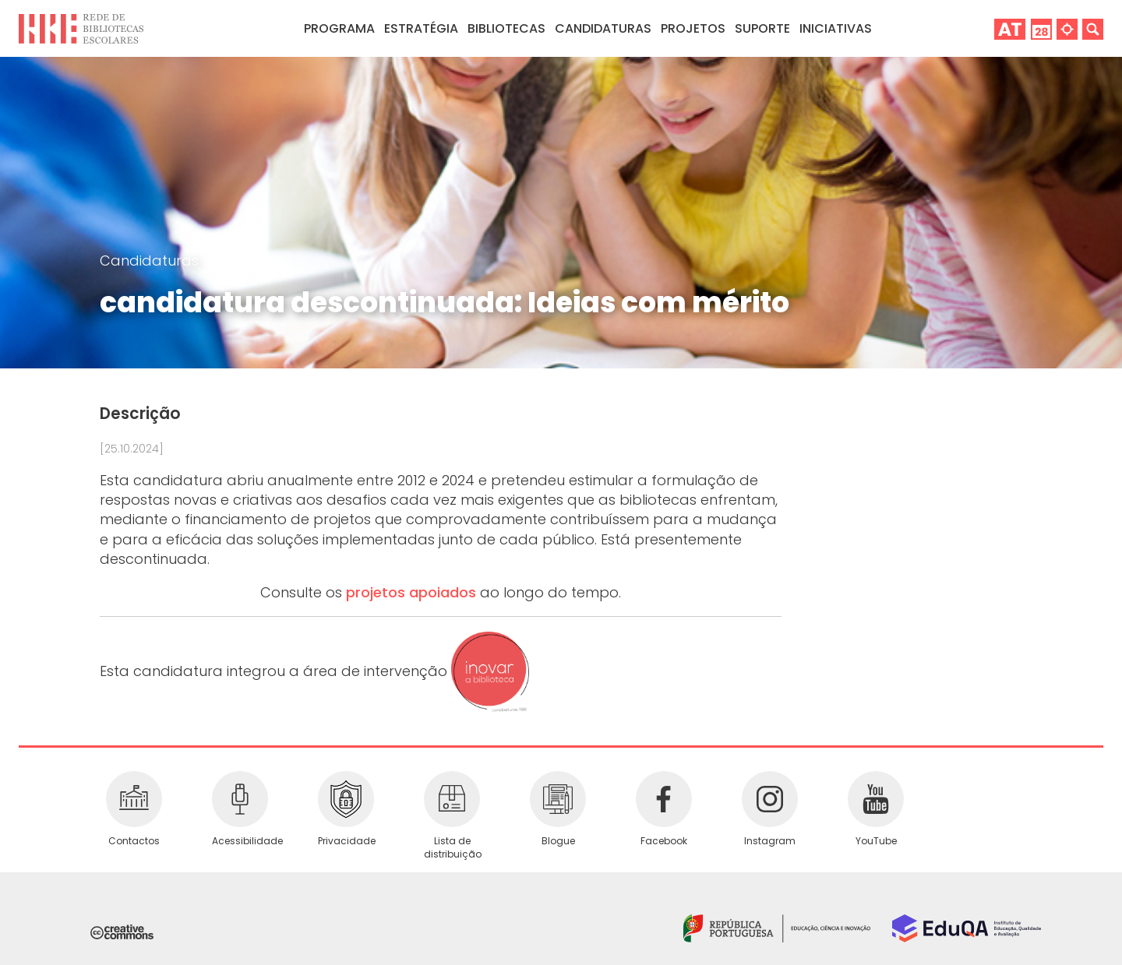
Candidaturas (603, 28)
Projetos (693, 28)
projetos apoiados (411, 592)
